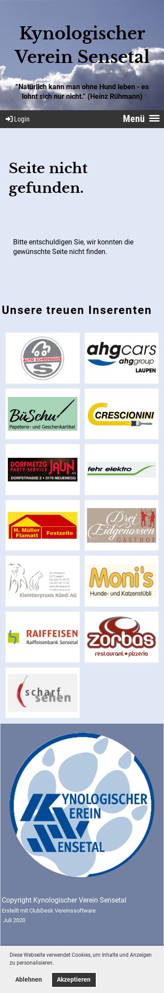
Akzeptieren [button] (74, 979)
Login (17, 119)
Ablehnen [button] (28, 979)
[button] (56, 964)
